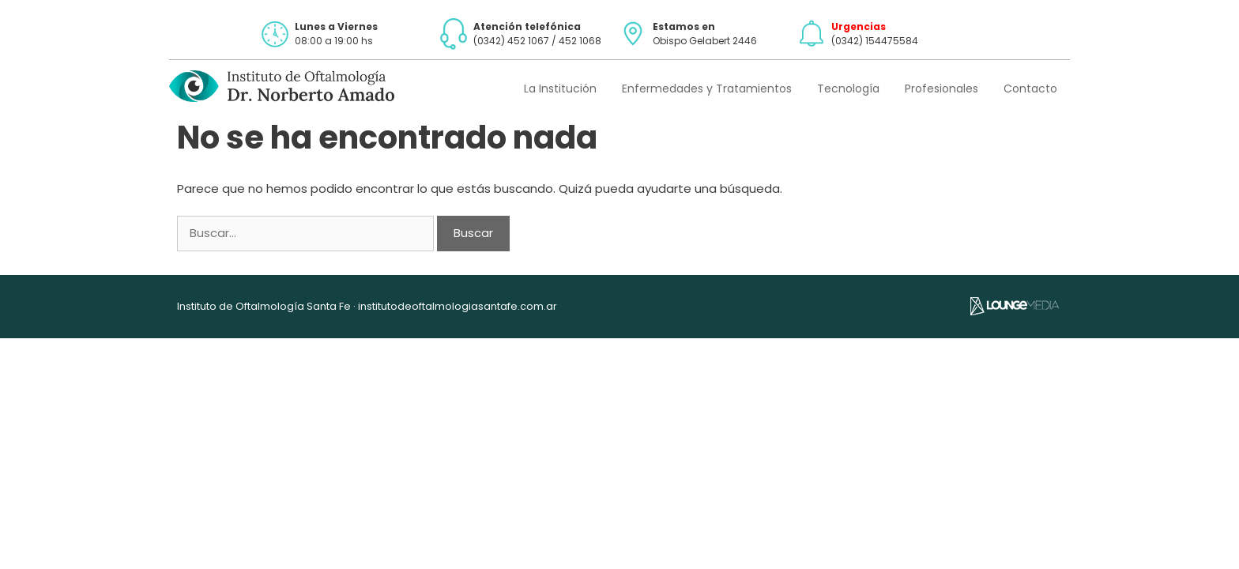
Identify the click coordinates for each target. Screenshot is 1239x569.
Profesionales (941, 88)
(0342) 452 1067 (511, 40)
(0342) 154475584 (874, 40)
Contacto (1030, 88)
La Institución (560, 88)
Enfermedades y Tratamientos (707, 88)
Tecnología (848, 88)
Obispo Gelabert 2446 (705, 40)
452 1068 (580, 40)
